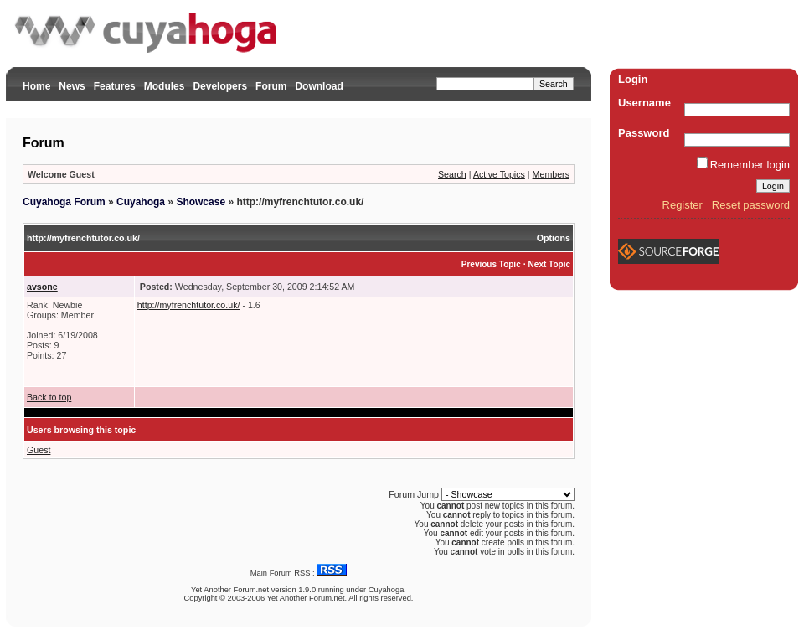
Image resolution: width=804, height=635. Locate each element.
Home (36, 86)
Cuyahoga (140, 202)
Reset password (751, 205)
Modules (164, 86)
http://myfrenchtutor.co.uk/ (188, 305)
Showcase (200, 202)
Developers (220, 86)
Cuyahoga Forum (64, 202)
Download (319, 86)
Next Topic (549, 264)
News (72, 86)
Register (682, 205)
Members (551, 174)
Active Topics (499, 174)
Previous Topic (491, 264)
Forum (270, 86)
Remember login (750, 164)
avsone (42, 286)
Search (452, 174)
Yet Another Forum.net (230, 590)
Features (115, 86)
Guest (38, 450)
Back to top (49, 397)
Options (553, 238)
